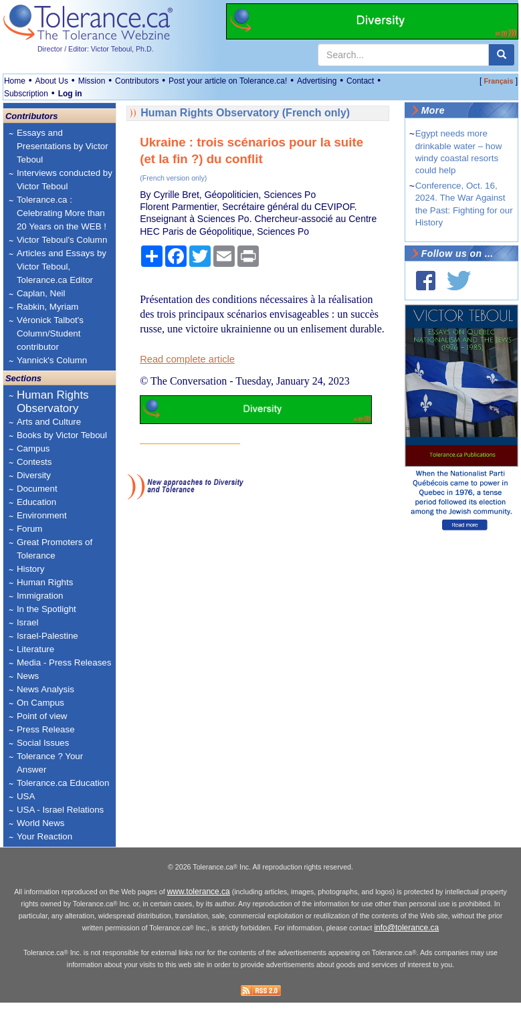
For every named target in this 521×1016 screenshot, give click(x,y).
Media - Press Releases (64, 662)
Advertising (316, 81)
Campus (33, 448)
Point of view (42, 716)
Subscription (26, 93)
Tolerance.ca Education (63, 783)
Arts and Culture (49, 422)
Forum (30, 529)
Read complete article (187, 359)
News (28, 676)
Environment (42, 515)
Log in (70, 93)
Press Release (46, 729)
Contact (360, 81)
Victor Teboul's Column (62, 240)
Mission (92, 81)
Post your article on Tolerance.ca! (228, 81)
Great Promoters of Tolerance (54, 549)
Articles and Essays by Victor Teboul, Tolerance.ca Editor (61, 266)
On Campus (40, 703)
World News (41, 823)
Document (37, 489)
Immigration (40, 596)
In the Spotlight (46, 609)
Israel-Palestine (47, 636)
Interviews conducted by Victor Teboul (64, 179)
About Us (51, 81)
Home (14, 81)
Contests (34, 462)
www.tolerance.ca (198, 905)
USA (26, 796)
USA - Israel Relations (60, 810)
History (30, 569)
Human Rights (45, 582)
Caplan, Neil (41, 293)
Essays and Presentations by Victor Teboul (62, 146)
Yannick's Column (52, 360)
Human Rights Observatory (53, 402)
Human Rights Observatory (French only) (245, 112)
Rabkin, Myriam (48, 307)
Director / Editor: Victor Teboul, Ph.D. (95, 49)
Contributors (137, 81)
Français (499, 81)
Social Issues (43, 743)
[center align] (501, 54)
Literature (35, 649)
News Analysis (45, 689)
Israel (28, 622)
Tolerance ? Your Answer (50, 763)
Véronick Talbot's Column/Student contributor (50, 333)
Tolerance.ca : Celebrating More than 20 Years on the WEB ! (61, 213)
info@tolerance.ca (406, 941)
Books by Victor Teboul (62, 435)
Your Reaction (44, 836)
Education (36, 502)
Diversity (34, 475)
